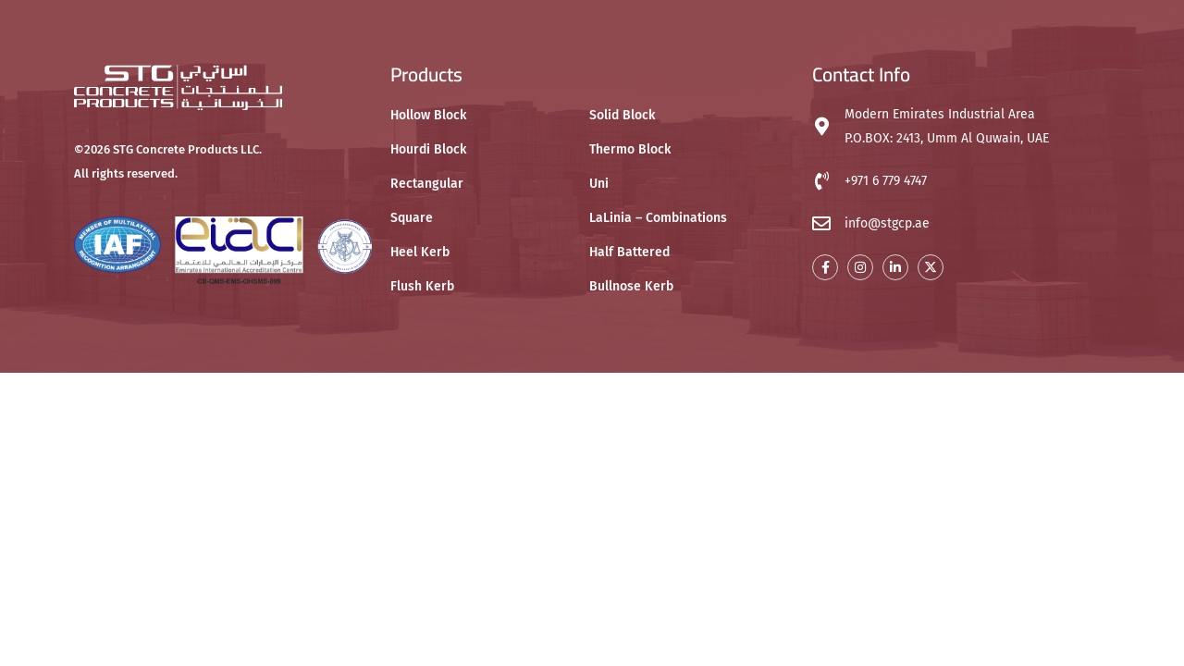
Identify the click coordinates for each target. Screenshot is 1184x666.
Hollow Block (428, 115)
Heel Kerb (420, 252)
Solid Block (622, 115)
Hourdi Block (428, 149)
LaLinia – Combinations (658, 218)
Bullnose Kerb (631, 286)
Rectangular (426, 183)
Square (411, 218)
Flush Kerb (422, 286)
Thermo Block (630, 149)
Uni (599, 183)
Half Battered (629, 252)
